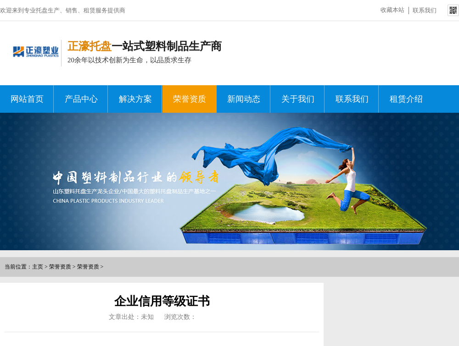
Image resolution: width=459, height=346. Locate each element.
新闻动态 (243, 99)
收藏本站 (392, 9)
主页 (37, 267)
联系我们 (425, 10)
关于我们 (297, 99)
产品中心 (81, 99)
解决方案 (135, 99)
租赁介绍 (406, 99)
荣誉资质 (189, 99)
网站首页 (27, 99)
